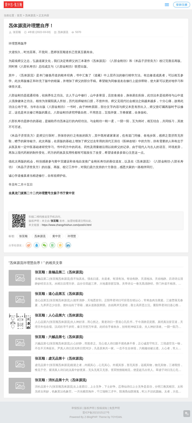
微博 (29, 245)
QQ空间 (60, 245)
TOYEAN (116, 416)
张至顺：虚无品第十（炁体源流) (59, 358)
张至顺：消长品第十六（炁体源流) (61, 380)
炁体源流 (30, 15)
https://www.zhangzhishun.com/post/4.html (67, 224)
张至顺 (17, 32)
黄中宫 (56, 236)
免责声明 (114, 407)
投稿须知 (102, 407)
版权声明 (89, 407)
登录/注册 (181, 4)
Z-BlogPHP (90, 416)
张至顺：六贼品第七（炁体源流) (59, 337)
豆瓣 (52, 245)
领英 (68, 245)
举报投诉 (76, 407)
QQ (36, 245)
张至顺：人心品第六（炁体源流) (59, 315)
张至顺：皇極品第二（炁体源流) (59, 272)
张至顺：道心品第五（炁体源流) (59, 294)
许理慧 (72, 236)
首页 (19, 15)
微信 (44, 245)
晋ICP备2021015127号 (95, 412)
